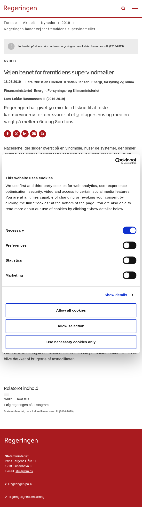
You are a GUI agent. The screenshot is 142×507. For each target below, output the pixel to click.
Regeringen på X (20, 484)
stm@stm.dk (24, 471)
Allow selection (71, 326)
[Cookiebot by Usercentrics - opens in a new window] (115, 161)
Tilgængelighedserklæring (26, 497)
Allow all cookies (71, 310)
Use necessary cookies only (71, 342)
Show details (116, 295)
